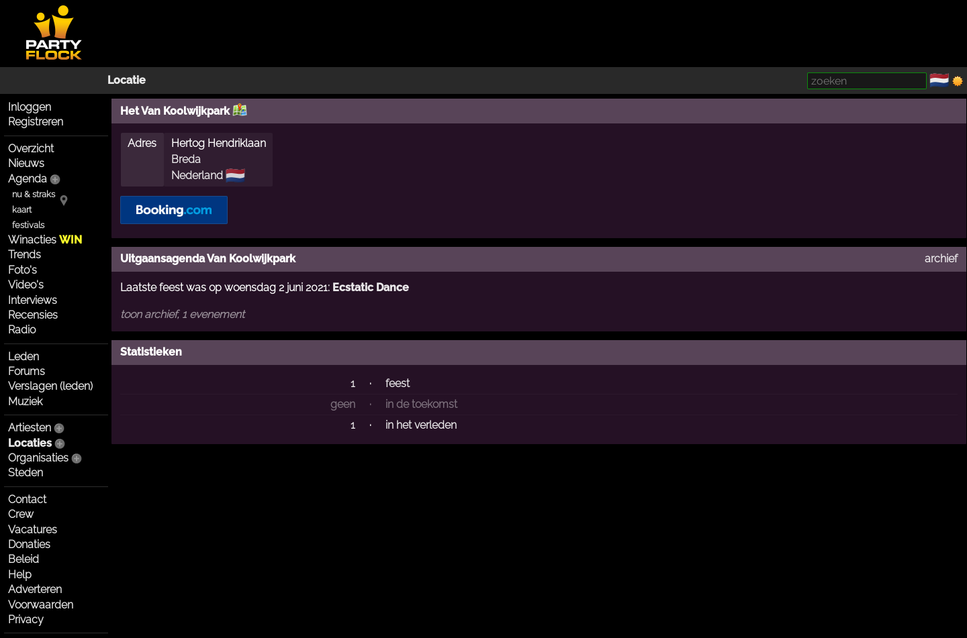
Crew (21, 514)
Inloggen (29, 107)
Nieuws (26, 163)
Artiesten (29, 427)
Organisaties (38, 457)
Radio (22, 329)
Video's (26, 284)
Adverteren (35, 589)
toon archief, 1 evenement (182, 314)
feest (397, 383)
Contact (27, 499)
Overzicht (31, 148)
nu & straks (33, 194)
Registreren (35, 121)
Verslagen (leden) (50, 386)
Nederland (197, 175)
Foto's (22, 270)
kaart (22, 210)
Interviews (32, 300)
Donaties (29, 544)
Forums (26, 371)
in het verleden (421, 425)
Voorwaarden (40, 604)
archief (941, 258)
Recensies (33, 315)
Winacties (45, 239)
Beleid (23, 559)
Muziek (25, 401)
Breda (186, 159)
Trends (24, 254)
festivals (28, 225)
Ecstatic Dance (370, 287)
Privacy (26, 619)
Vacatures (32, 529)
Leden (23, 356)
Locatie (126, 80)
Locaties (30, 443)
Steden (25, 472)
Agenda (27, 178)
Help (20, 574)
